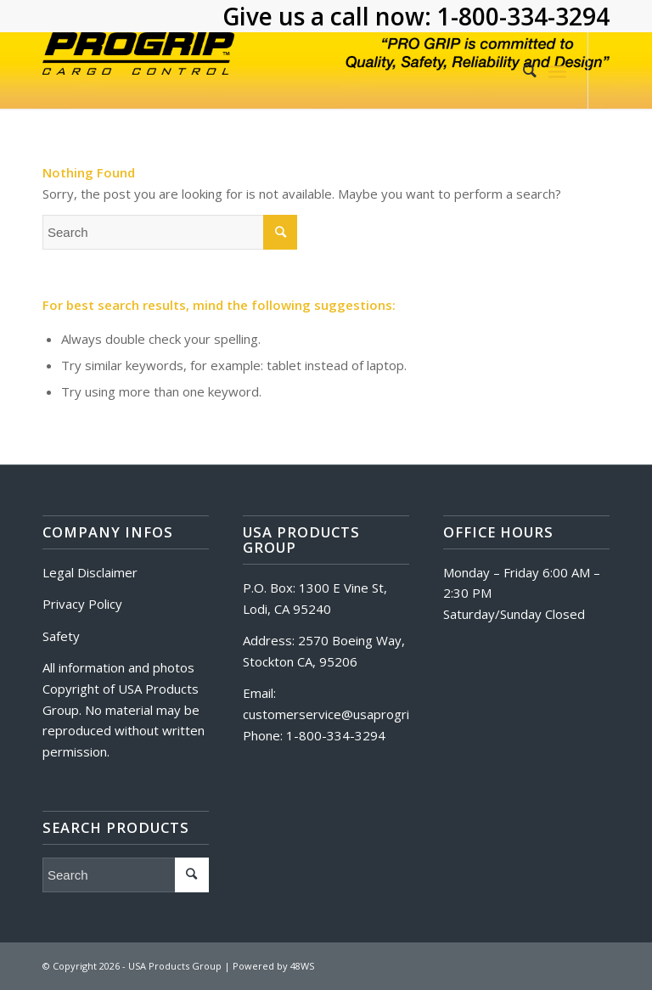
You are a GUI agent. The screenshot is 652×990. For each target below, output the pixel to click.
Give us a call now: (329, 16)
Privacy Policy (82, 603)
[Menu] (557, 70)
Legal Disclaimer (90, 572)
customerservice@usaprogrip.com (343, 714)
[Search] (521, 70)
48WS (302, 965)
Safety (61, 635)
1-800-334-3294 (523, 16)
